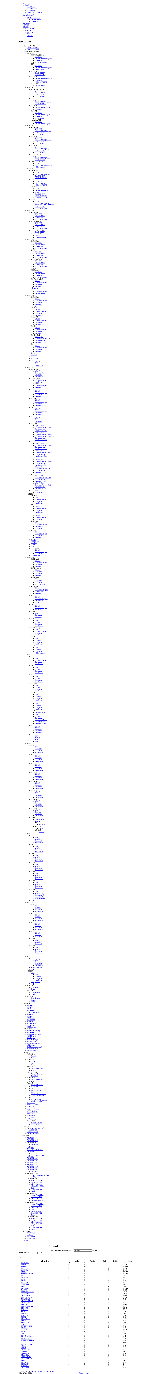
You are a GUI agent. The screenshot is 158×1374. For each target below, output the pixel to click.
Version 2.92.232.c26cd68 (45, 1371)
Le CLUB (26, 5)
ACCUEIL (26, 3)
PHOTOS (26, 25)
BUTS (29, 30)
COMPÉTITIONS (28, 16)
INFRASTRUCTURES (34, 12)
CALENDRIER (36, 19)
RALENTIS (30, 32)
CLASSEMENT (36, 21)
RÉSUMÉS (30, 28)
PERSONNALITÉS (33, 9)
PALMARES (31, 14)
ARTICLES (26, 23)
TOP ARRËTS (30, 35)
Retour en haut (83, 1373)
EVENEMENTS (32, 10)
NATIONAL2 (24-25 (33, 18)
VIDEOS (26, 27)
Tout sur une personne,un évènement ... (61, 1250)
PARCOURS (31, 7)
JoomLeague (32, 1371)
